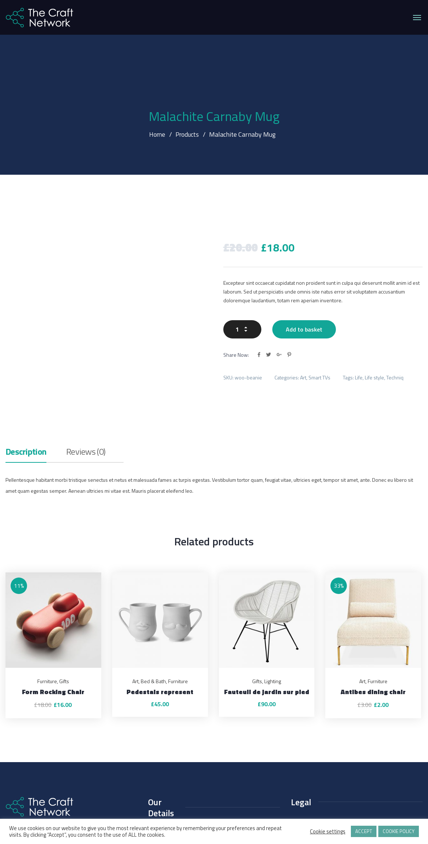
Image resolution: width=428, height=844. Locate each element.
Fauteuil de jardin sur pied (266, 633)
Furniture (47, 623)
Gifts (64, 623)
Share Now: (236, 332)
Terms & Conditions (312, 779)
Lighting (272, 623)
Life (359, 355)
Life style (374, 355)
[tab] (25, 396)
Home (156, 134)
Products (187, 134)
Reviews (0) (85, 394)
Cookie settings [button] (327, 831)
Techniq (395, 355)
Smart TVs (319, 355)
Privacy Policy (306, 764)
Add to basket (304, 306)
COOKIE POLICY (398, 831)
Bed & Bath (153, 623)
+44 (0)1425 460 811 (175, 775)
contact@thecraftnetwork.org (185, 790)
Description (25, 394)
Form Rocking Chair (53, 633)
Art (303, 355)
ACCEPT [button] (363, 831)
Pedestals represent (159, 633)
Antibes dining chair (373, 633)
